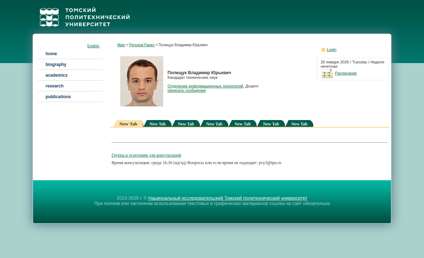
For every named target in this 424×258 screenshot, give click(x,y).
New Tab (158, 123)
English (93, 46)
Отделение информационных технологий (205, 86)
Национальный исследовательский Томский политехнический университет (227, 198)
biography (56, 64)
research (54, 86)
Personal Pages (142, 45)
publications (58, 96)
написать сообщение (187, 90)
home (51, 53)
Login (331, 49)
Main (121, 45)
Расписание (339, 73)
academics (56, 75)
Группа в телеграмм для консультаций (146, 155)
